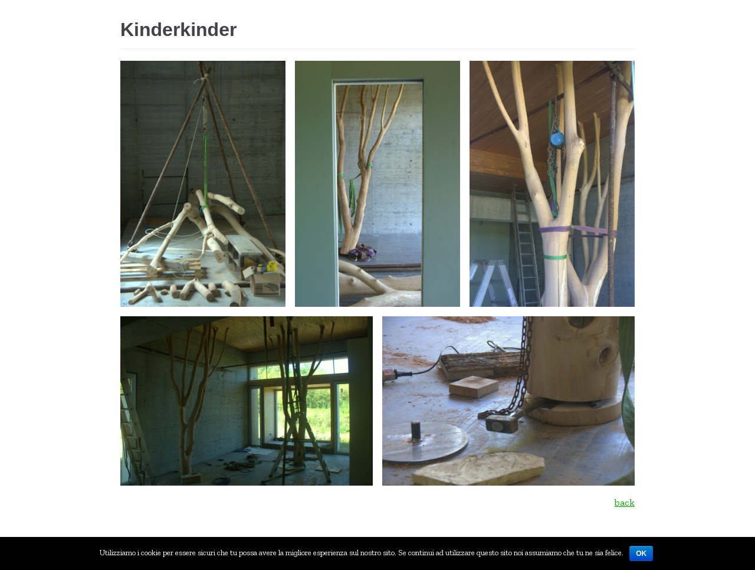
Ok (641, 553)
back (625, 502)
